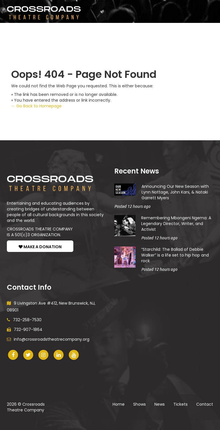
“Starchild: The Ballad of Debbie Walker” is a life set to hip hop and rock (175, 255)
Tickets (107, 31)
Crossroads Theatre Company (26, 407)
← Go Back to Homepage (36, 106)
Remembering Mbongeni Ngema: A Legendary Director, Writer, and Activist (176, 223)
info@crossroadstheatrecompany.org (48, 339)
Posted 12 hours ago (132, 206)
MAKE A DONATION (40, 247)
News (84, 31)
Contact (204, 404)
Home (119, 404)
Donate (161, 31)
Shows (21, 31)
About (134, 31)
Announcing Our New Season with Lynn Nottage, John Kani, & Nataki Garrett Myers (175, 192)
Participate (55, 31)
